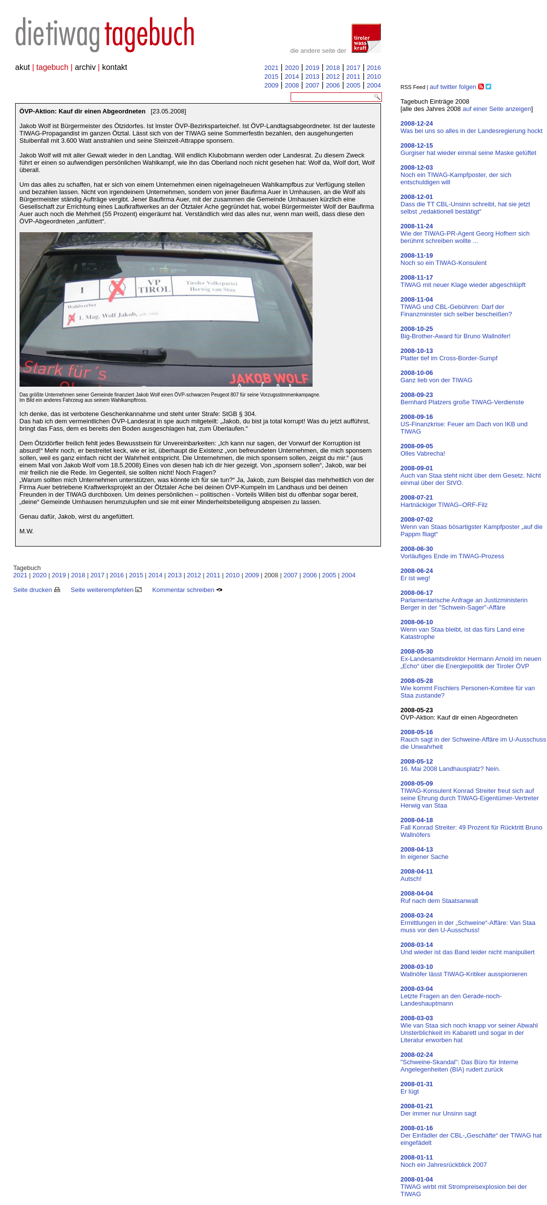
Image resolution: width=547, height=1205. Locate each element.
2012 (333, 76)
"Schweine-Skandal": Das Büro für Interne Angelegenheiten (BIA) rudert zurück (459, 1062)
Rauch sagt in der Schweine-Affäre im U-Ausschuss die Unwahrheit (473, 739)
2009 (271, 85)
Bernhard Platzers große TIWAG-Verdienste (462, 398)
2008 (292, 85)
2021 (271, 67)
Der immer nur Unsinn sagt (438, 1109)
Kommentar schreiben (187, 589)
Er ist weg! (416, 574)
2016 (374, 67)
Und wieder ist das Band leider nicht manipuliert (467, 948)
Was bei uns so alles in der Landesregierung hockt (471, 127)
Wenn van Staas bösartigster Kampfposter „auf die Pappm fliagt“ (471, 527)
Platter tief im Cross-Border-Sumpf (449, 354)
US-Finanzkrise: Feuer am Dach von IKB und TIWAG (463, 424)
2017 (353, 67)
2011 (353, 76)
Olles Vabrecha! (422, 449)
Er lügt (416, 1087)
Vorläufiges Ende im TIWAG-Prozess (452, 552)
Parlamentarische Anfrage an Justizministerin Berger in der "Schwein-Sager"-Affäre (463, 600)
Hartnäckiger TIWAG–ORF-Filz (443, 501)
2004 (374, 85)
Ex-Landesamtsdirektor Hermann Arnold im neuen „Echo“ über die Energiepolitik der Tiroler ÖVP (470, 659)
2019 (312, 67)
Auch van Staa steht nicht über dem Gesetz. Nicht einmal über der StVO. (470, 475)
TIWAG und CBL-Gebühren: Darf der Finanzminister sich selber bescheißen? (456, 307)
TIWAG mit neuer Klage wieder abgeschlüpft (463, 281)
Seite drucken (36, 589)
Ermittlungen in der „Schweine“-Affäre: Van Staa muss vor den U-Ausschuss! (467, 923)
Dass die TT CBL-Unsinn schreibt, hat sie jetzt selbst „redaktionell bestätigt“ (465, 204)
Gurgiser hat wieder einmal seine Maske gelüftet (468, 149)
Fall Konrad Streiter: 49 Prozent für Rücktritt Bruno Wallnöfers (471, 827)
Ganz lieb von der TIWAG (436, 376)
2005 (353, 85)
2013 (312, 76)
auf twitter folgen (453, 86)
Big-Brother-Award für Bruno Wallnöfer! (455, 332)
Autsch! (416, 875)
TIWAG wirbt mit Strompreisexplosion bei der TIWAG (463, 1187)
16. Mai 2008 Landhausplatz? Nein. (450, 765)
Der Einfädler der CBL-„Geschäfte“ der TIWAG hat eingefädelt (471, 1135)
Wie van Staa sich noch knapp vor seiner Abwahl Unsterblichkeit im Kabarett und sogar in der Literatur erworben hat (469, 1029)
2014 (292, 76)
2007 (312, 85)
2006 (333, 85)
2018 (333, 67)
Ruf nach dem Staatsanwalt (439, 897)
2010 (374, 76)
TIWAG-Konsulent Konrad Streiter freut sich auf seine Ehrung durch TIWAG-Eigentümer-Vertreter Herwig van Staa (469, 794)
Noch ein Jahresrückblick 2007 (443, 1161)
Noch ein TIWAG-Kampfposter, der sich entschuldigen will (455, 175)
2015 (271, 76)
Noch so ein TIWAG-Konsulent (443, 259)
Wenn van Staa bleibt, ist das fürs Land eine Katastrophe (462, 629)
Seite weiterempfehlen (106, 589)
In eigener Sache (424, 853)
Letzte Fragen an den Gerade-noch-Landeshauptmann (451, 996)
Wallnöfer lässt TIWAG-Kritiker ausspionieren (463, 970)
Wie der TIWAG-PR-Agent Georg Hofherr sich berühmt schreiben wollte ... (464, 233)
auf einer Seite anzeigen (497, 108)
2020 (292, 67)
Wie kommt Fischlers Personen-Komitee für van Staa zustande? (467, 688)
